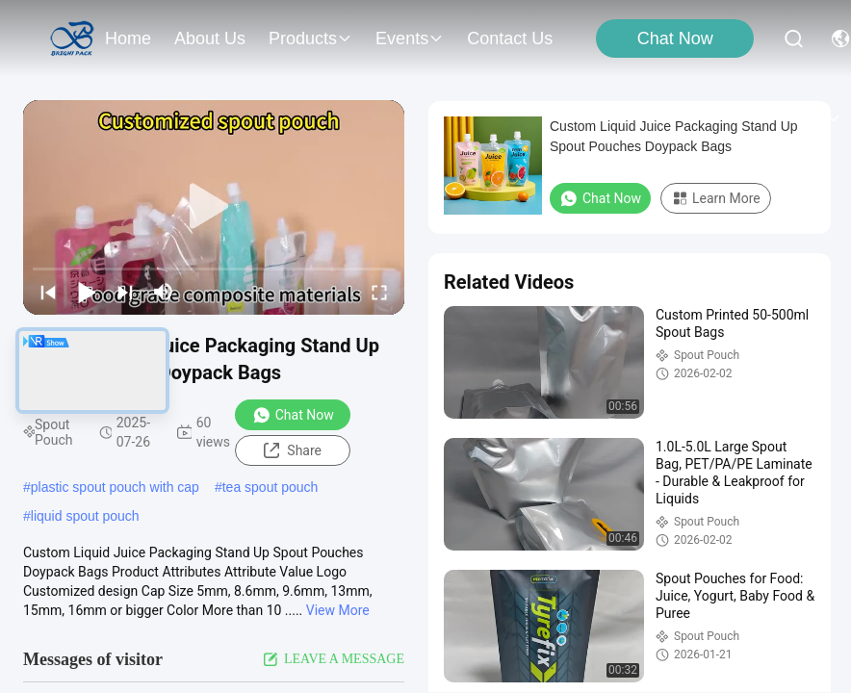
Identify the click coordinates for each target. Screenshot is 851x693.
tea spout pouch (270, 487)
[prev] (48, 291)
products (310, 38)
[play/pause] (86, 291)
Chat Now (675, 38)
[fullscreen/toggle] (379, 291)
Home (128, 38)
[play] (214, 207)
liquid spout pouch (85, 516)
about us (209, 38)
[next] (125, 291)
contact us (510, 38)
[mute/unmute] (163, 291)
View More (338, 610)
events (409, 38)
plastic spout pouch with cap (115, 487)
